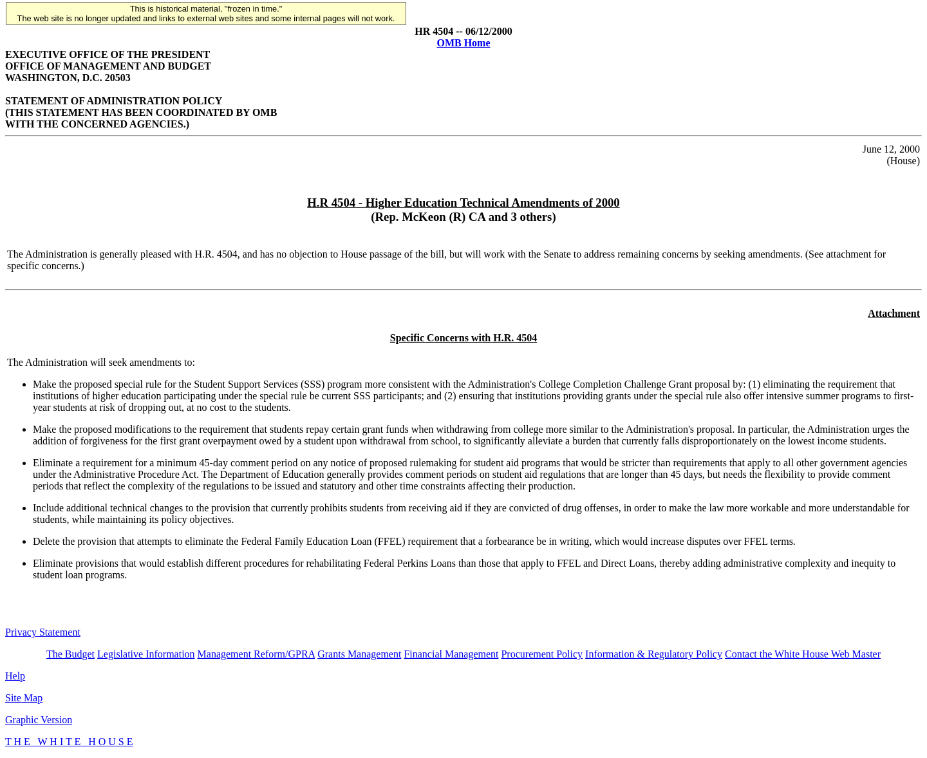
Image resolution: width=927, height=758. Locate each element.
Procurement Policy (542, 654)
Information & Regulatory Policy (653, 654)
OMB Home (463, 42)
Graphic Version (38, 719)
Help (15, 675)
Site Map (23, 697)
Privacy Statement (42, 632)
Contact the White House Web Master (803, 654)
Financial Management (451, 654)
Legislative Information (146, 654)
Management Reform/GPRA (256, 654)
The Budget (70, 654)
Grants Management (359, 654)
